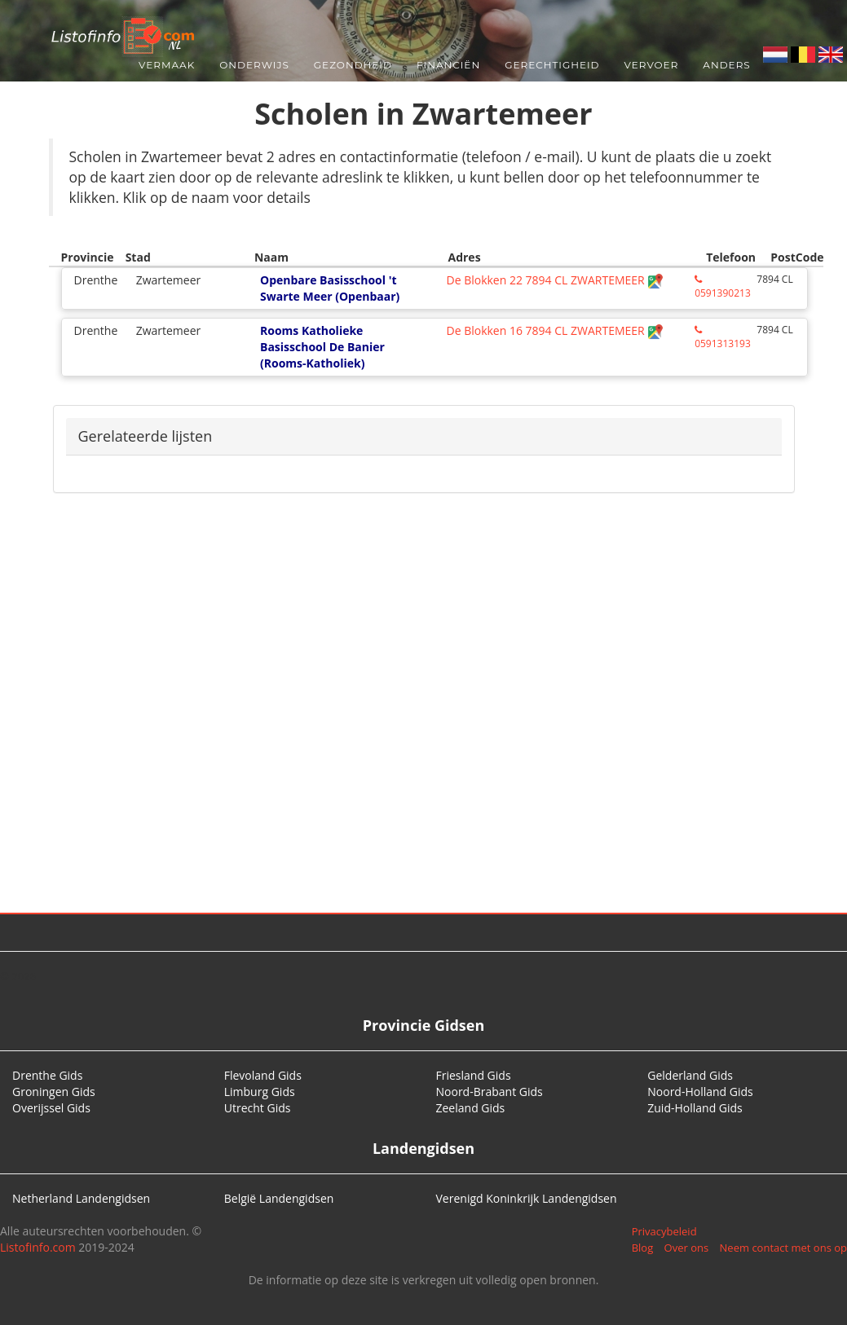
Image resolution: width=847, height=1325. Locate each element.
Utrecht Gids (257, 1108)
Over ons (686, 1247)
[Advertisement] (424, 717)
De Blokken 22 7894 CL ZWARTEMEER (555, 280)
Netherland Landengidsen (81, 1198)
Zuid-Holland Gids (695, 1108)
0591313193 (723, 337)
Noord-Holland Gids (700, 1091)
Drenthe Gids (47, 1075)
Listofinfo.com (38, 1247)
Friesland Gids (473, 1075)
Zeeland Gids (470, 1108)
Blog (643, 1247)
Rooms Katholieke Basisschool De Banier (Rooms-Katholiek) (322, 347)
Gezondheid (353, 65)
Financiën (448, 65)
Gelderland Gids (690, 1075)
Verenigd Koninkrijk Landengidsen (526, 1198)
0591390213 (723, 287)
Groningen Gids (53, 1091)
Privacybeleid (664, 1231)
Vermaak (167, 65)
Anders (726, 65)
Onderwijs (254, 65)
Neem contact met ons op (783, 1247)
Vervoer (651, 65)
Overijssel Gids (51, 1108)
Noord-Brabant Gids (489, 1091)
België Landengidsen (279, 1198)
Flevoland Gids (263, 1075)
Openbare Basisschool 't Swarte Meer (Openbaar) (329, 288)
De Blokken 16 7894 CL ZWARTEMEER (555, 330)
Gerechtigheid (552, 65)
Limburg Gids (259, 1091)
